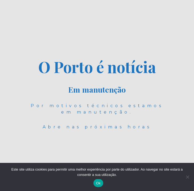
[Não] (187, 177)
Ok (98, 183)
